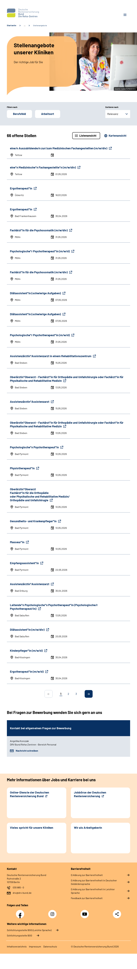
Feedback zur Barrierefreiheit (87, 898)
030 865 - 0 (18, 887)
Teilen (117, 914)
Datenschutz (50, 946)
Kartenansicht (117, 135)
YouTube (85, 912)
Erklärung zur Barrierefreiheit (87, 875)
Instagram (53, 912)
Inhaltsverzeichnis (17, 946)
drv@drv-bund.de (22, 892)
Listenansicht (87, 135)
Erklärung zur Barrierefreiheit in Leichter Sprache (93, 891)
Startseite (11, 25)
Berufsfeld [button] (19, 114)
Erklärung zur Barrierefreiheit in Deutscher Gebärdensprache (94, 882)
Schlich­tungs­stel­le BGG (19, 935)
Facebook (20, 912)
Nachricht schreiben (27, 750)
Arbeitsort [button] (47, 114)
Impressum (35, 946)
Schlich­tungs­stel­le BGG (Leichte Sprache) (29, 930)
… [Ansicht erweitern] (24, 25)
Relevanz (112, 113)
